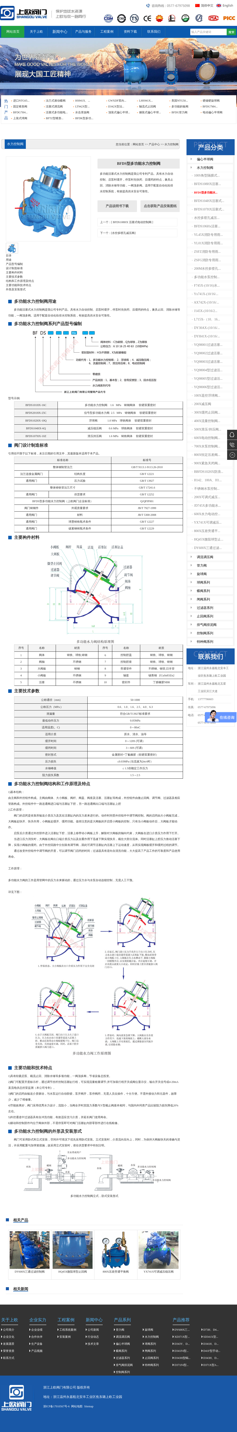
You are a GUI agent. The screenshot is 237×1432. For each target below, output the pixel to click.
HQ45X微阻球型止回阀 (72, 1271)
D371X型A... (211, 1365)
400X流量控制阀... (206, 421)
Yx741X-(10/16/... (205, 294)
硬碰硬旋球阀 (211, 100)
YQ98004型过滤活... (207, 370)
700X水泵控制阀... (206, 446)
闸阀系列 (203, 599)
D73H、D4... (211, 1329)
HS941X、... (82, 100)
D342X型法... (116, 106)
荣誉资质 (8, 1351)
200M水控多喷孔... (206, 268)
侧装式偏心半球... (150, 112)
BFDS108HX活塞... (206, 184)
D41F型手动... (211, 1351)
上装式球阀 (20, 118)
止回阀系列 (205, 616)
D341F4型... (182, 1351)
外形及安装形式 (16, 289)
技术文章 (93, 1343)
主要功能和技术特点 (18, 285)
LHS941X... (146, 100)
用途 (9, 259)
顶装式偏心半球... (119, 112)
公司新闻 (93, 1329)
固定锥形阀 (20, 106)
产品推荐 (181, 1320)
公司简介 (8, 1329)
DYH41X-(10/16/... (206, 336)
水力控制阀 (205, 168)
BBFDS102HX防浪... (207, 471)
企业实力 (37, 1320)
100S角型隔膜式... (206, 175)
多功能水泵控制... (206, 277)
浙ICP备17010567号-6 (56, 1406)
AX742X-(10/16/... (205, 302)
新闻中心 (59, 32)
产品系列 (122, 1320)
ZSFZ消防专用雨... (206, 251)
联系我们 (153, 31)
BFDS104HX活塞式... (208, 201)
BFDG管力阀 (179, 112)
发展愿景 (8, 1343)
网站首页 (12, 31)
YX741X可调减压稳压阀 (159, 1271)
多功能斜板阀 (179, 106)
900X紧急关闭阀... (206, 463)
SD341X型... (210, 1336)
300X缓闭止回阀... (206, 412)
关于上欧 (36, 31)
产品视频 (37, 1351)
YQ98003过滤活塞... (207, 361)
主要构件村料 (14, 272)
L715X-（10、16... (206, 319)
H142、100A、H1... (207, 480)
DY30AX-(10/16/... (206, 328)
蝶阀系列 (203, 591)
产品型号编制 (14, 264)
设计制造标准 (14, 268)
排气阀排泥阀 (207, 625)
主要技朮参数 (14, 276)
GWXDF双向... (117, 100)
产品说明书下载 (117, 206)
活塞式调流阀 (54, 106)
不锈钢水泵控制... (206, 488)
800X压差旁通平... (206, 531)
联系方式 (8, 1358)
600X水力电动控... (206, 514)
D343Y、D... (182, 1343)
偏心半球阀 (205, 159)
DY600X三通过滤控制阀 (30, 1271)
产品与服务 (83, 31)
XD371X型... (182, 1336)
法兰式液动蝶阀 (56, 100)
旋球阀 (202, 574)
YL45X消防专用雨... (207, 235)
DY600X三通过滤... (207, 548)
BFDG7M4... (210, 106)
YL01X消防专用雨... (207, 243)
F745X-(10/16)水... (206, 285)
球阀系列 (203, 582)
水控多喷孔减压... (206, 218)
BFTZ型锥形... (54, 118)
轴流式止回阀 (147, 106)
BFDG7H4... (20, 112)
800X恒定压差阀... (206, 455)
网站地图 (76, 1406)
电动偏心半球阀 (212, 112)
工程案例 (106, 31)
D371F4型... (182, 1365)
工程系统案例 (67, 1329)
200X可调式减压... (206, 497)
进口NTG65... (21, 100)
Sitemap (88, 1406)
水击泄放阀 (82, 112)
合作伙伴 (37, 1336)
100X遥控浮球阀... (206, 395)
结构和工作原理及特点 (20, 281)
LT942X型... (82, 106)
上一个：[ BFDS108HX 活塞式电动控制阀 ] (126, 222)
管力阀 (202, 565)
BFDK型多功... (84, 118)
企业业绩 (37, 1329)
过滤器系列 (205, 608)
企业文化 (8, 1336)
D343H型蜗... (182, 1358)
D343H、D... (211, 1358)
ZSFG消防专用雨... (206, 260)
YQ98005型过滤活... (207, 378)
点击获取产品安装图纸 (160, 206)
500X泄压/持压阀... (206, 429)
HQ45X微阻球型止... (207, 539)
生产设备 (37, 1343)
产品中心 (154, 144)
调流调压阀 (205, 557)
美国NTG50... (179, 100)
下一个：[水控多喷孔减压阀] (118, 233)
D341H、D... (211, 1343)
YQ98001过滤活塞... (207, 345)
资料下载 (130, 31)
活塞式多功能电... (57, 112)
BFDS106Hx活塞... (206, 226)
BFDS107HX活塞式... (208, 209)
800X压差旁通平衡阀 (116, 1271)
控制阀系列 (205, 633)
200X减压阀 (201, 404)
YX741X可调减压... (206, 522)
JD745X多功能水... (206, 505)
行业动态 (93, 1336)
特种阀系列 (205, 641)
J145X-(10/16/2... (204, 311)
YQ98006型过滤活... (207, 387)
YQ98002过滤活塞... (207, 353)
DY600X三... (182, 1329)
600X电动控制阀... (206, 438)
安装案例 (65, 1336)
